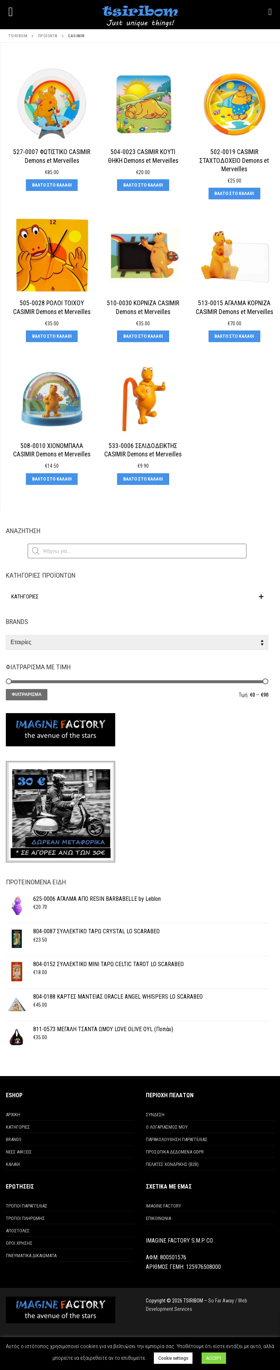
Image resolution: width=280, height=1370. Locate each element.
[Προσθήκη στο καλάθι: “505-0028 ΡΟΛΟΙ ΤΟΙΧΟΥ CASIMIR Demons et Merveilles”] (52, 336)
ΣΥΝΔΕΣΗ (155, 1114)
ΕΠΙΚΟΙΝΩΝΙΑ (158, 1218)
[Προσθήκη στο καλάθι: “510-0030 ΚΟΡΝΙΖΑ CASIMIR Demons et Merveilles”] (143, 336)
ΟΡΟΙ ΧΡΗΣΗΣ (19, 1243)
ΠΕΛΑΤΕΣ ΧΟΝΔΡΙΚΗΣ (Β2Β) (172, 1164)
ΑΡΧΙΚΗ (13, 1114)
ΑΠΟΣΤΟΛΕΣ (18, 1230)
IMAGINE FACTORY (163, 1206)
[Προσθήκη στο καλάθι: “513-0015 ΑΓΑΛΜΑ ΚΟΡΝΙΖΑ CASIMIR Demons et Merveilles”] (234, 336)
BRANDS (14, 1139)
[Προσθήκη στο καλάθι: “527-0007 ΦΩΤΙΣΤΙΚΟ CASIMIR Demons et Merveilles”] (52, 185)
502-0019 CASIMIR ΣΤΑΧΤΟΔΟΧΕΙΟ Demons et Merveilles (234, 160)
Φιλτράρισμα (27, 694)
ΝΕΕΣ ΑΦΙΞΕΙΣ (19, 1152)
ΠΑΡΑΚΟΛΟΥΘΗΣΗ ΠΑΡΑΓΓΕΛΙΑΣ (176, 1139)
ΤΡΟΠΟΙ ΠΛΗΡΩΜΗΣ (25, 1218)
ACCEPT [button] (214, 1358)
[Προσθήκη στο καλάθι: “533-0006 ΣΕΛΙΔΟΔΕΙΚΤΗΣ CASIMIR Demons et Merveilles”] (143, 479)
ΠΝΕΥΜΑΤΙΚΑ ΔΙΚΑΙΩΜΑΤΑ (31, 1255)
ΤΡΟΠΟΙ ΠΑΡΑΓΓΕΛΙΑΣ (26, 1206)
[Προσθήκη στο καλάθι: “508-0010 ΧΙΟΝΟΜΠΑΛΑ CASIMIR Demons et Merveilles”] (52, 479)
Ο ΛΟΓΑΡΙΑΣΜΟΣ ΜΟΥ (167, 1127)
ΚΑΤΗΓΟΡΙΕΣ (18, 1127)
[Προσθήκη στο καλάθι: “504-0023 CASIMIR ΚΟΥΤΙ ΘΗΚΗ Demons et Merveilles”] (143, 185)
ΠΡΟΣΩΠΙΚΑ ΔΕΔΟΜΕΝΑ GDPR (175, 1152)
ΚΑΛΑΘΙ (13, 1164)
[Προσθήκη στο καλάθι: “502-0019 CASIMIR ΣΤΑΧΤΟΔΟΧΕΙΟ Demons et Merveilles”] (234, 193)
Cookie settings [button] (173, 1358)
